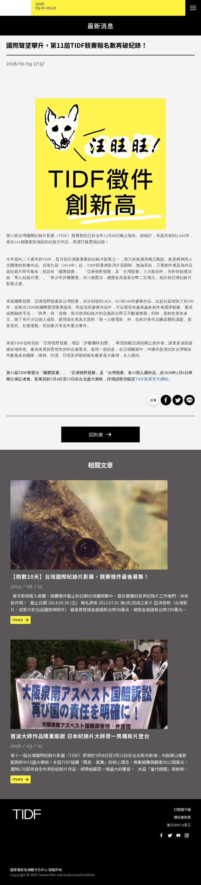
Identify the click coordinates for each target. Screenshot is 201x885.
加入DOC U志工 (179, 824)
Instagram (186, 835)
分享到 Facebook (166, 400)
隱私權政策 (182, 817)
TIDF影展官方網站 (152, 379)
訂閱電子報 (182, 809)
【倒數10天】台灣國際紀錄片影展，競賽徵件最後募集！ (79, 576)
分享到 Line (189, 400)
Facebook (161, 835)
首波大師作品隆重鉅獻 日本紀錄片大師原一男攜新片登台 (79, 736)
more (18, 619)
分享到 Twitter (177, 400)
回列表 (96, 434)
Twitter (170, 835)
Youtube (178, 835)
